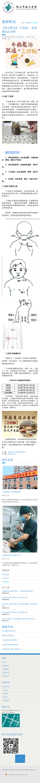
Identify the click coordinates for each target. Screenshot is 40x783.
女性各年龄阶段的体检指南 (10, 644)
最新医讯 (35, 23)
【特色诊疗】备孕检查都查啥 (16, 452)
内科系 (5, 693)
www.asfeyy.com (17, 770)
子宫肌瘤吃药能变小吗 (9, 631)
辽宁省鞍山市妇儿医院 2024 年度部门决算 (15, 597)
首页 (23, 23)
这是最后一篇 (11, 454)
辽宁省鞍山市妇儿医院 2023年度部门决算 (15, 612)
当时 (9, 39)
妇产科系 (6, 687)
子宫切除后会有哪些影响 (9, 640)
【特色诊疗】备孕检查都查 (11, 492)
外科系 (5, 697)
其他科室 (6, 700)
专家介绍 (6, 676)
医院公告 (6, 578)
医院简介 (6, 666)
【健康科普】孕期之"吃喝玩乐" (11, 649)
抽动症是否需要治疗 (8, 635)
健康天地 (7, 626)
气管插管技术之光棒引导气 (11, 555)
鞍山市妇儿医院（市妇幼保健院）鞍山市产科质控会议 (18, 619)
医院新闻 (28, 23)
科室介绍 (6, 672)
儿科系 (5, 690)
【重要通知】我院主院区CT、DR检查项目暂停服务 (17, 591)
